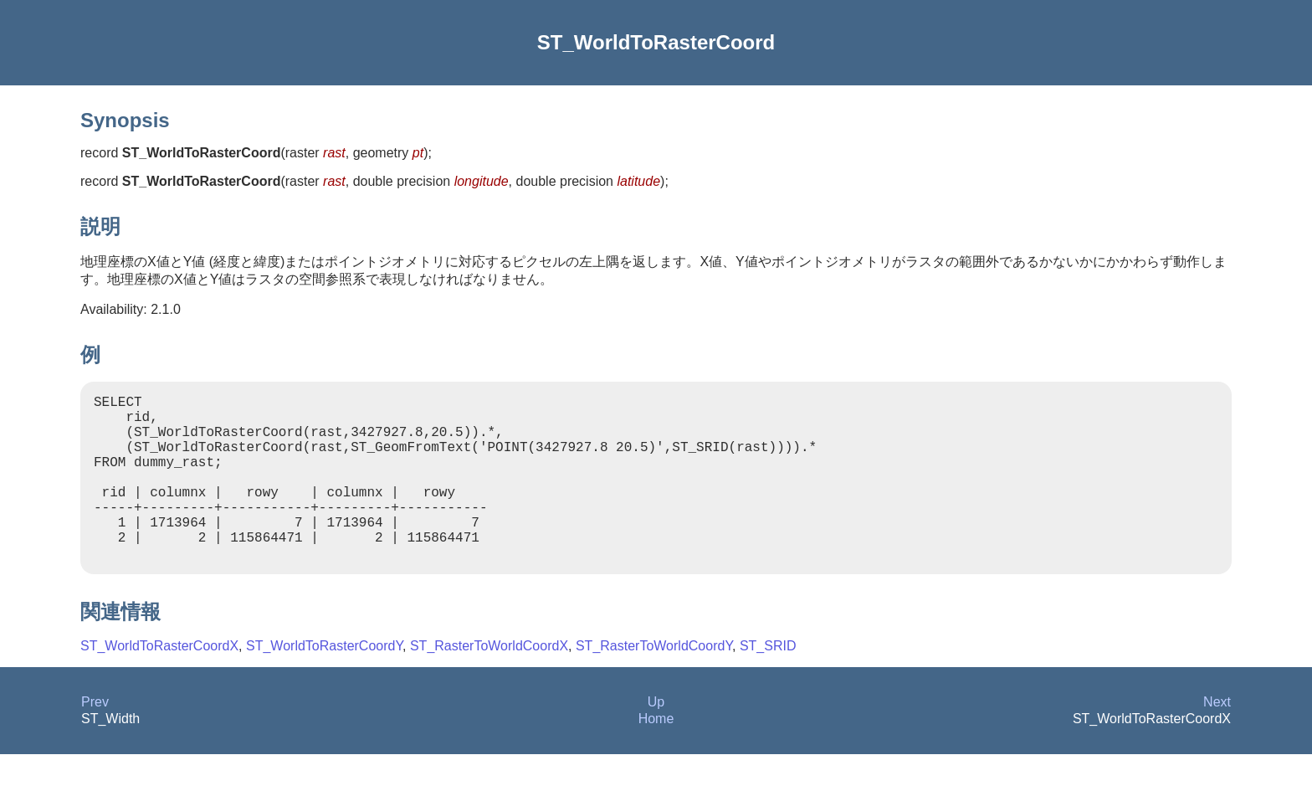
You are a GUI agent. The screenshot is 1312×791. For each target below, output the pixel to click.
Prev (95, 739)
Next (1217, 739)
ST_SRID (768, 682)
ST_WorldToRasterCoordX (159, 682)
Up (656, 739)
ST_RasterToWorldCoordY (654, 682)
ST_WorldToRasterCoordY (324, 682)
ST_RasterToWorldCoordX (489, 682)
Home (656, 755)
